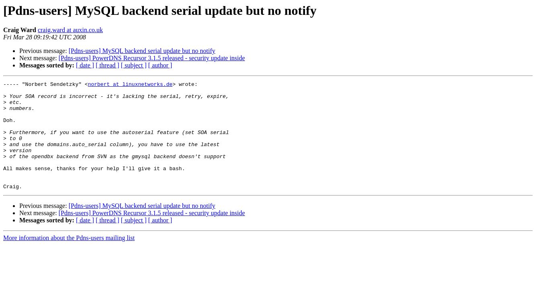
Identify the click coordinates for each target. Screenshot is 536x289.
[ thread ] (107, 65)
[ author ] (160, 65)
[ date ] (85, 65)
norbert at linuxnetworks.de (130, 85)
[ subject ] (134, 65)
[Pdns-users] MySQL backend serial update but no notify (142, 50)
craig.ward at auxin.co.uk (70, 29)
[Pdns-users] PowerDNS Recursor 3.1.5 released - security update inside (152, 58)
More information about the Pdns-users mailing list (69, 259)
